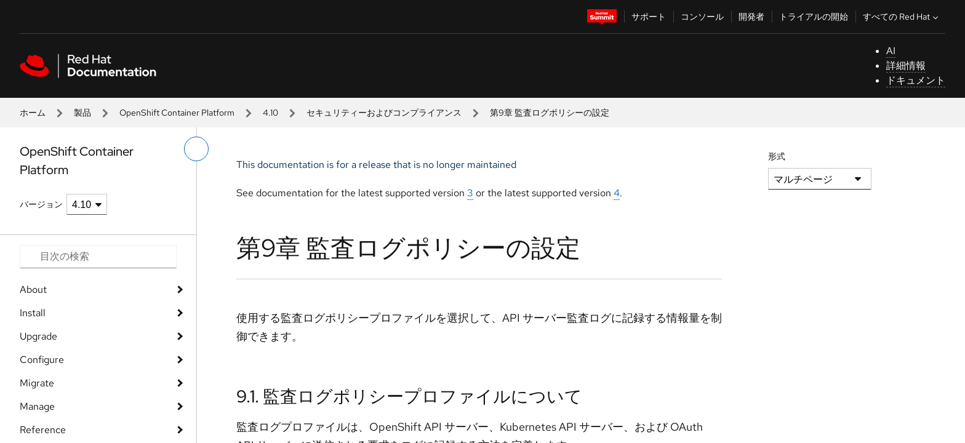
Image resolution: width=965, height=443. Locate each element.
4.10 (270, 112)
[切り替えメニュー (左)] (196, 149)
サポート (648, 16)
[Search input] (98, 256)
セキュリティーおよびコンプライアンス (384, 112)
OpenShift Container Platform (176, 112)
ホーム (33, 112)
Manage (37, 406)
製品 (82, 112)
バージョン (41, 204)
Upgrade (38, 336)
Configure (42, 359)
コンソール (702, 16)
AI (890, 50)
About (33, 289)
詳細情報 (906, 65)
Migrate (37, 383)
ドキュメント (915, 80)
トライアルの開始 (813, 16)
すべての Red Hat (902, 16)
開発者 (751, 16)
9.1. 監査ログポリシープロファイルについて (409, 396)
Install (33, 312)
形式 (776, 156)
